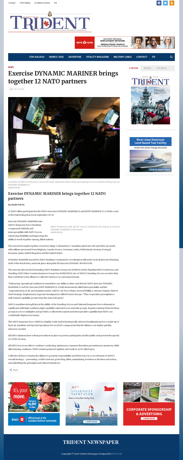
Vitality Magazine (97, 57)
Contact (12, 3)
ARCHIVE (147, 68)
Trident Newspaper (91, 441)
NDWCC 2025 (56, 57)
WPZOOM (117, 454)
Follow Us (162, 68)
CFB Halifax (25, 3)
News (11, 67)
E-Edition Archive (42, 3)
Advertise (74, 57)
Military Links (123, 57)
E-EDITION (133, 68)
